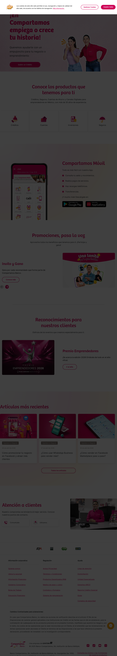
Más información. (58, 8)
